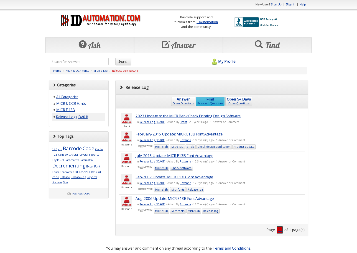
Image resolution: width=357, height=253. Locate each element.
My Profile (223, 61)
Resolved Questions (210, 101)
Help (303, 4)
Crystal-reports (89, 155)
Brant (183, 122)
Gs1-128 (83, 172)
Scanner (57, 182)
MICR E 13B (101, 71)
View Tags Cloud (80, 193)
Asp (60, 149)
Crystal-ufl (58, 160)
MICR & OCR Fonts (77, 71)
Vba (65, 182)
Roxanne (185, 140)
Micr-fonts (177, 190)
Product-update (244, 147)
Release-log (78, 177)
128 (54, 149)
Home (57, 71)
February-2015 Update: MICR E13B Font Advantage (178, 134)
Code (88, 148)
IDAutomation (207, 22)
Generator (66, 172)
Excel (89, 166)
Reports (92, 177)
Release (65, 177)
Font (97, 166)
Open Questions (183, 101)
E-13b (190, 147)
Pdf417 (93, 172)
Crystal (74, 154)
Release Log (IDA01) (72, 116)
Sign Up (276, 4)
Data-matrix (72, 160)
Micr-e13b (161, 147)
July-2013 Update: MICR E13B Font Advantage (174, 155)
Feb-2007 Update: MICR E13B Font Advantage (174, 176)
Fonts (55, 172)
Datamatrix (86, 160)
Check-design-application (214, 147)
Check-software (181, 168)
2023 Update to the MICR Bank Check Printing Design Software (188, 115)
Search (123, 61)
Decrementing (68, 165)
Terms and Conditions (231, 248)
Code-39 (63, 154)
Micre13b (177, 147)
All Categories (67, 96)
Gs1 (75, 172)
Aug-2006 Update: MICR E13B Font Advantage (174, 198)
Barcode (72, 148)
